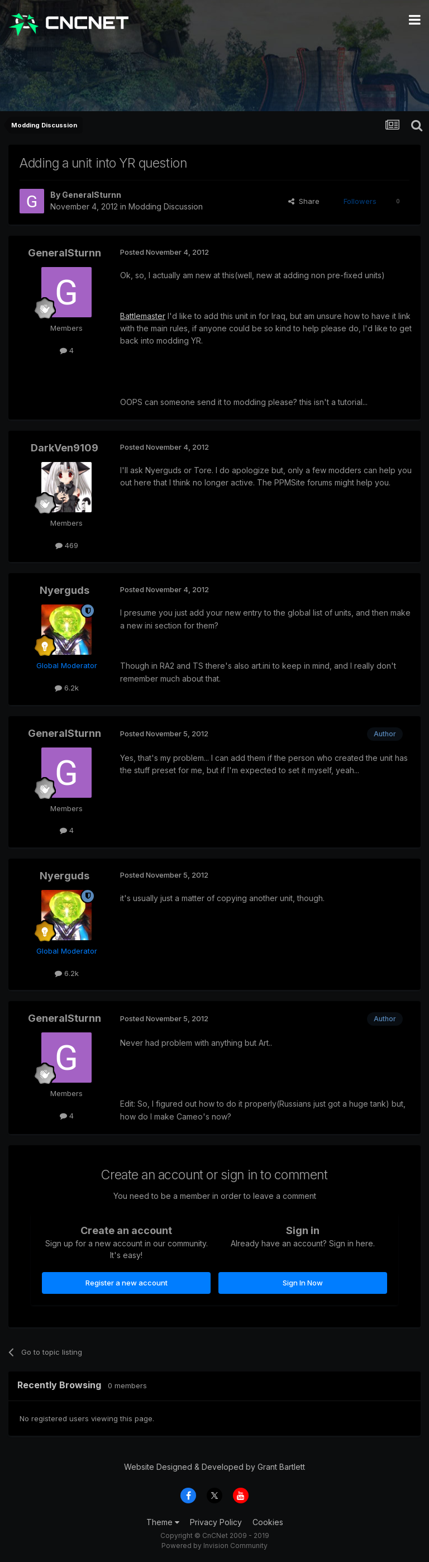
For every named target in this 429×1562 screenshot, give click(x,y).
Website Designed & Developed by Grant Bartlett (214, 1466)
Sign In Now (303, 1282)
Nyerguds (64, 590)
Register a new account (126, 1282)
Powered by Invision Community (214, 1545)
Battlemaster (142, 316)
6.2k (67, 687)
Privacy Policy (216, 1522)
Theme (162, 1522)
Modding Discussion (165, 206)
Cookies (267, 1522)
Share (304, 201)
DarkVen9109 (64, 448)
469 (66, 545)
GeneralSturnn (91, 194)
